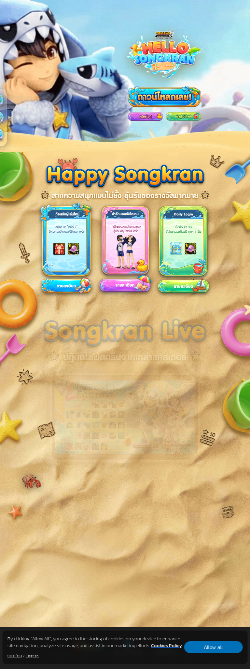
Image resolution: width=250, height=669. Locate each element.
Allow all (213, 647)
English (32, 656)
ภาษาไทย (14, 656)
